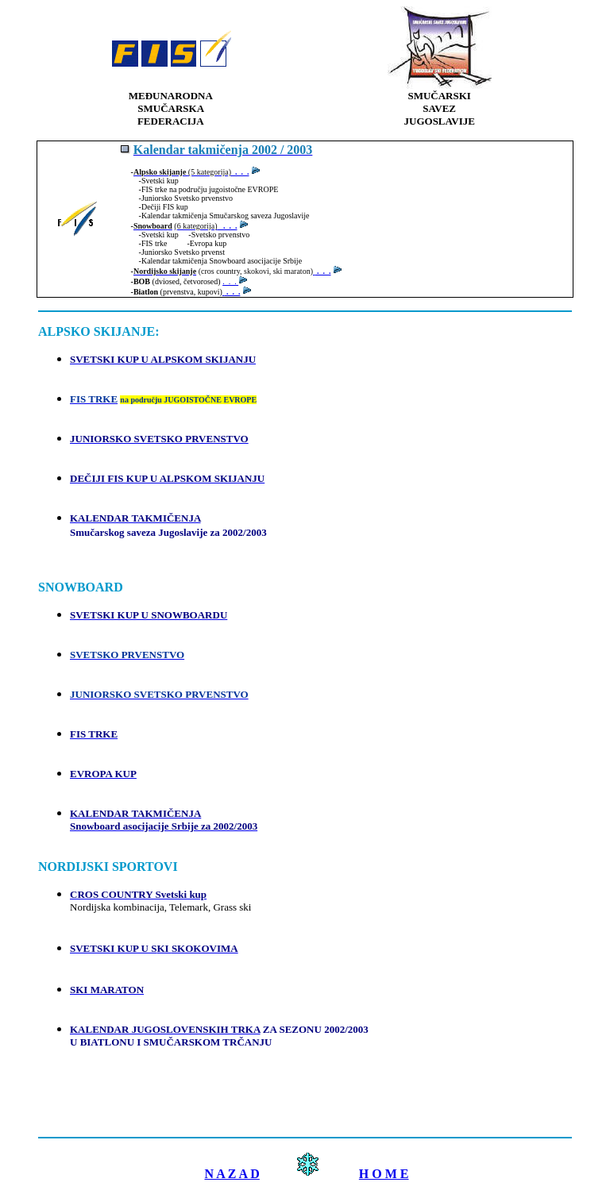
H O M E (384, 1174)
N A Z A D (231, 1174)
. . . (227, 225)
